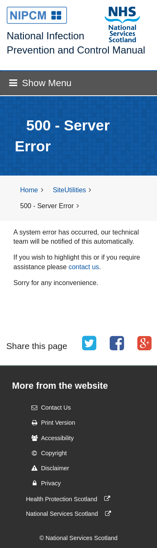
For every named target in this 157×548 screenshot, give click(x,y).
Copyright (46, 453)
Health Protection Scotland (70, 498)
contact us (84, 266)
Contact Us (48, 407)
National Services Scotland (70, 513)
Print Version (50, 422)
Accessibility (50, 438)
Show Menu (40, 83)
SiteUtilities (69, 190)
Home (29, 190)
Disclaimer (47, 468)
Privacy (43, 483)
